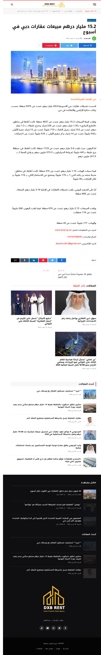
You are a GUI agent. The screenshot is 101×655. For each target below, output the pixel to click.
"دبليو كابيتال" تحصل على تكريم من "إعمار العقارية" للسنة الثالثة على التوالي (31, 321)
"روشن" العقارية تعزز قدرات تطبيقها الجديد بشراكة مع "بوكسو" (49, 504)
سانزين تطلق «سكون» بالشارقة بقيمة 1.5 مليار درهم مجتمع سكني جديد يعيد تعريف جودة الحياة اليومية (44, 405)
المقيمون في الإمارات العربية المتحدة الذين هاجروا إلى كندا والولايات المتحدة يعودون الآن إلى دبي (43, 519)
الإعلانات (36, 648)
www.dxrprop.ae (60, 230)
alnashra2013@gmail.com (65, 243)
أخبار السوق (88, 20)
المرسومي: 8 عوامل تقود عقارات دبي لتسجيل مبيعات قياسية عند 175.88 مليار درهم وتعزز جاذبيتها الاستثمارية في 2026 (44, 433)
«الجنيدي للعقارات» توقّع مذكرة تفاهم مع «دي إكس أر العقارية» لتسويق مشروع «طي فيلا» (46, 460)
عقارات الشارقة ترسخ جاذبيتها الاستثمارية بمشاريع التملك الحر (51, 418)
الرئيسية (62, 648)
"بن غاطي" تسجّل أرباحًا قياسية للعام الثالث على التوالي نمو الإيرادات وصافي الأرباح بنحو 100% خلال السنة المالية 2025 (73, 362)
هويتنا (55, 648)
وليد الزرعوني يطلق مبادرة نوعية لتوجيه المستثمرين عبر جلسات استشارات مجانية (45, 446)
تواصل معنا (46, 648)
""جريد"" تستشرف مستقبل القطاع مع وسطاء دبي (56, 391)
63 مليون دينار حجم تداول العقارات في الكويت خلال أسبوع (52, 491)
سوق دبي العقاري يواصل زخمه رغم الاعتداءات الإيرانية (76, 319)
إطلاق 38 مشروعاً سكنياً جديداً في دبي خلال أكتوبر (72, 275)
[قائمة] (91, 4)
